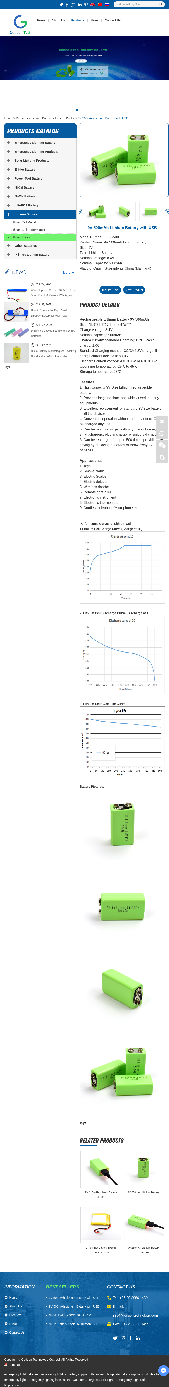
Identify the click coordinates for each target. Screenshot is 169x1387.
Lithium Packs (64, 118)
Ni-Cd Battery (24, 187)
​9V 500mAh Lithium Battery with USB (74, 1298)
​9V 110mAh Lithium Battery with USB (101, 1195)
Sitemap (14, 1364)
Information (19, 1286)
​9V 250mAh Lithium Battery (143, 1192)
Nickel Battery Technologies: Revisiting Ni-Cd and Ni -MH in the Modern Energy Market (53, 354)
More (66, 272)
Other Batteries (26, 245)
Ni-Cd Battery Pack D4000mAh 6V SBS (75, 1324)
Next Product (134, 290)
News (94, 20)
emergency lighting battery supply (64, 1374)
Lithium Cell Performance (28, 229)
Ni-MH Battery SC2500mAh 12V (70, 1315)
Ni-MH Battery (25, 196)
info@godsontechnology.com (135, 1315)
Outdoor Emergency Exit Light (93, 1380)
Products (78, 20)
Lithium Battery (41, 118)
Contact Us (113, 20)
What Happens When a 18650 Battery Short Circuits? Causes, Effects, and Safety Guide (53, 293)
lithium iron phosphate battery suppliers (117, 1374)
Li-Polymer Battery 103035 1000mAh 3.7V (100, 1250)
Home (41, 20)
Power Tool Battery (28, 178)
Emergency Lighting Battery (35, 142)
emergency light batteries (21, 1374)
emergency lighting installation (49, 1380)
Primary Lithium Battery (32, 254)
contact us (121, 1286)
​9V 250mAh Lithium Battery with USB (143, 1250)
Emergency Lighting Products (36, 151)
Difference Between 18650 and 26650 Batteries (53, 333)
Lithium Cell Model (23, 222)
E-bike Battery (25, 169)
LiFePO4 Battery (26, 205)
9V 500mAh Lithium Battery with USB (103, 118)
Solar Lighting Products (32, 160)
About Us (58, 20)
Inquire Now (110, 290)
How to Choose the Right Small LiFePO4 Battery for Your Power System (49, 313)
